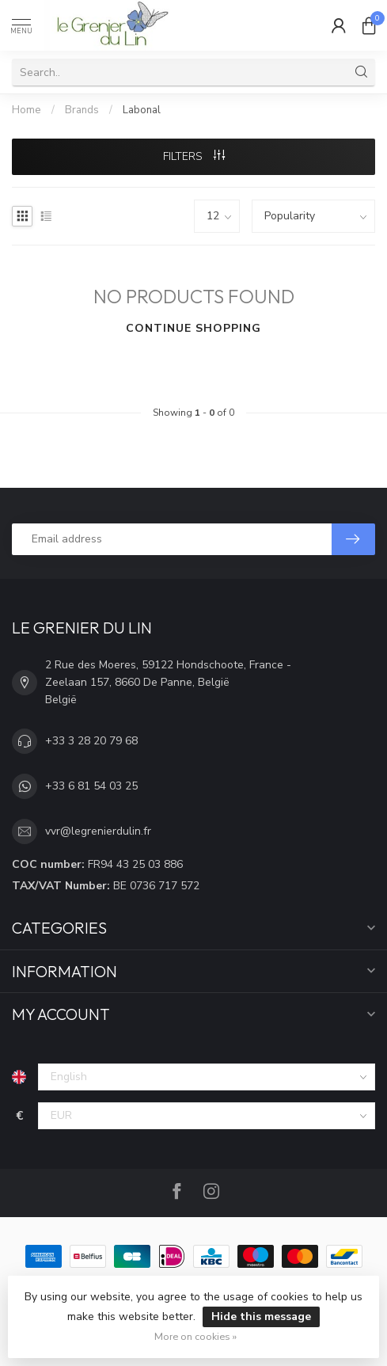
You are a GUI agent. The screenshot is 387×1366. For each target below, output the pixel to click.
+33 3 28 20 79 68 (91, 740)
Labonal (142, 110)
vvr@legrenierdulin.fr (98, 831)
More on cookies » (195, 1336)
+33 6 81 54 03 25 (91, 785)
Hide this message (261, 1316)
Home (26, 110)
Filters (194, 156)
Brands (82, 110)
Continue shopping (193, 328)
